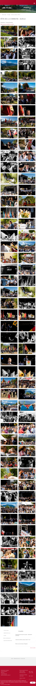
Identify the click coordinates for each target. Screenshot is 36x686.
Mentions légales (17, 658)
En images (8, 14)
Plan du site (23, 658)
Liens (12, 658)
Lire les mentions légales (5, 684)
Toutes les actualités (32, 647)
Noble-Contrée (4, 14)
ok (32, 682)
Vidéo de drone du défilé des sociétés (7, 24)
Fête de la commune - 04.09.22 (15, 14)
